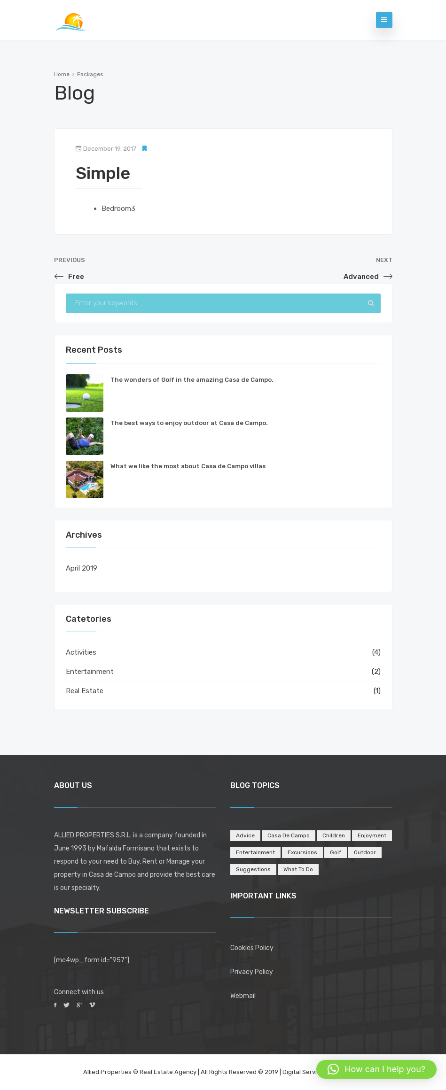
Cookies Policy (252, 948)
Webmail (243, 996)
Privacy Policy (251, 972)
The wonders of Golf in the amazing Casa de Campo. (192, 379)
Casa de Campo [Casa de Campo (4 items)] (288, 835)
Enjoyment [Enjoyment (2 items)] (372, 835)
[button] (376, 1069)
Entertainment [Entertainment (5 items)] (255, 852)
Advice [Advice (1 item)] (245, 835)
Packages (90, 74)
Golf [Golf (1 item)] (335, 852)
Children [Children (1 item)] (333, 835)
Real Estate (84, 691)
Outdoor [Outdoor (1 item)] (365, 852)
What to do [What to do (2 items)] (298, 869)
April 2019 (81, 568)
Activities (81, 652)
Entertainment (90, 671)
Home (62, 74)
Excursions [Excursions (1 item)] (302, 852)
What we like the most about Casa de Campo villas (188, 466)
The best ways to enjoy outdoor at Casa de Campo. (189, 422)
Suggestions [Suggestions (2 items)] (253, 869)
